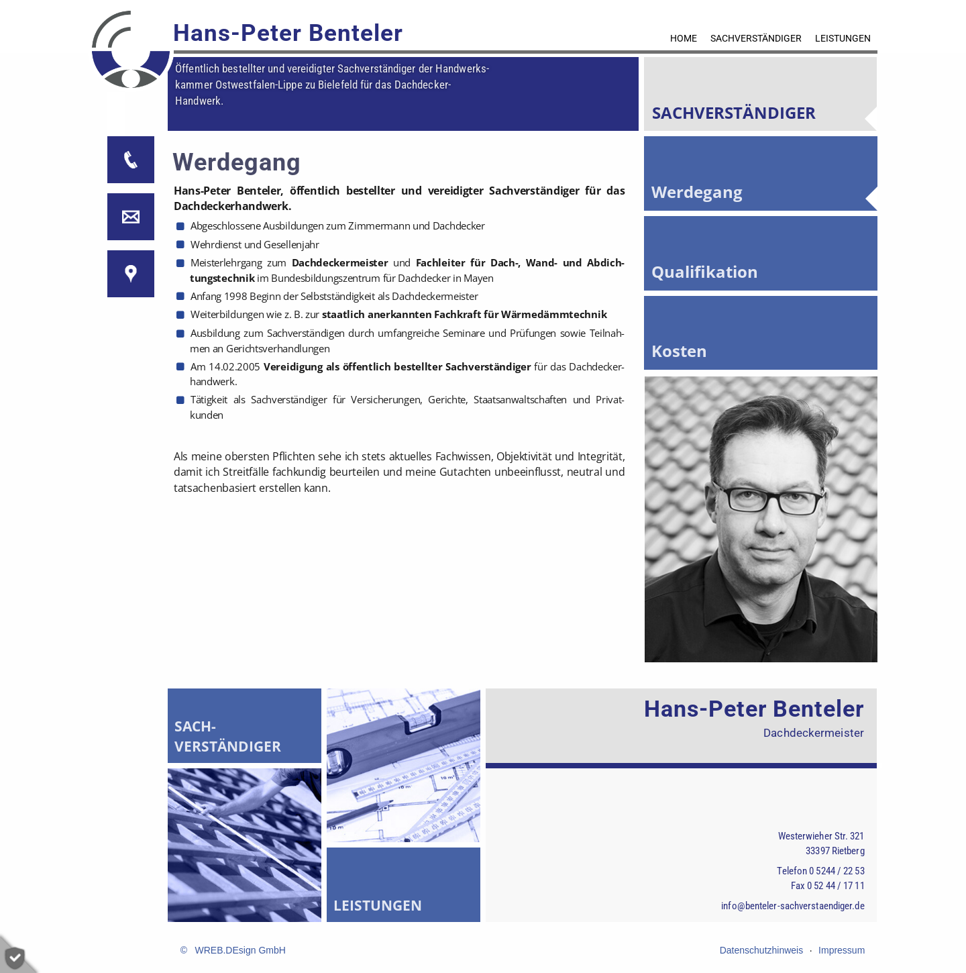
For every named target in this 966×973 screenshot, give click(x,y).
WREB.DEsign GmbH (240, 950)
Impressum (841, 950)
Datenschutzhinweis (762, 950)
